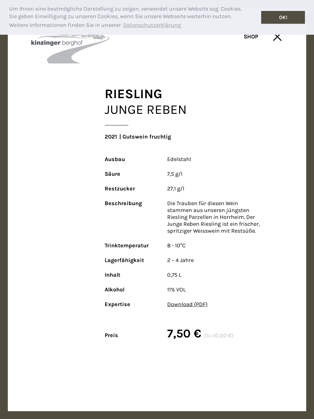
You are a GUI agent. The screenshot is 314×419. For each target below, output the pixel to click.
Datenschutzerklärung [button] (152, 25)
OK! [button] (283, 17)
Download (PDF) (187, 304)
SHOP (251, 36)
